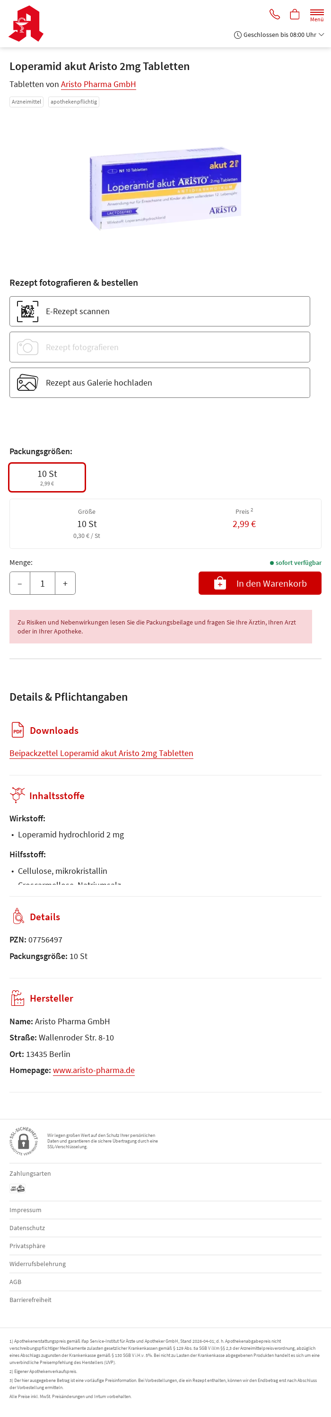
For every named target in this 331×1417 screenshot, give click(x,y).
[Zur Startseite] (29, 24)
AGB (15, 1281)
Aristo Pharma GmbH (98, 84)
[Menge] (42, 583)
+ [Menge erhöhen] (65, 583)
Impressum (25, 1210)
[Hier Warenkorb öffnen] (295, 15)
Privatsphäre (27, 1245)
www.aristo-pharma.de (94, 1070)
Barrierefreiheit (30, 1299)
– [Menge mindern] (19, 583)
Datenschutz (27, 1227)
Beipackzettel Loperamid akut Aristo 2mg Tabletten (101, 753)
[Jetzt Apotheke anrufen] (273, 15)
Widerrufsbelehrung (37, 1263)
